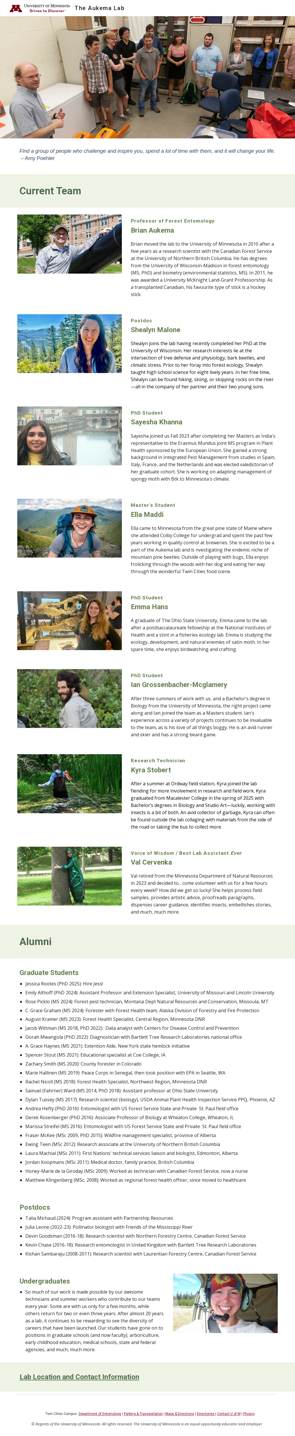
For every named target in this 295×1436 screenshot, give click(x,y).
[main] (147, 156)
